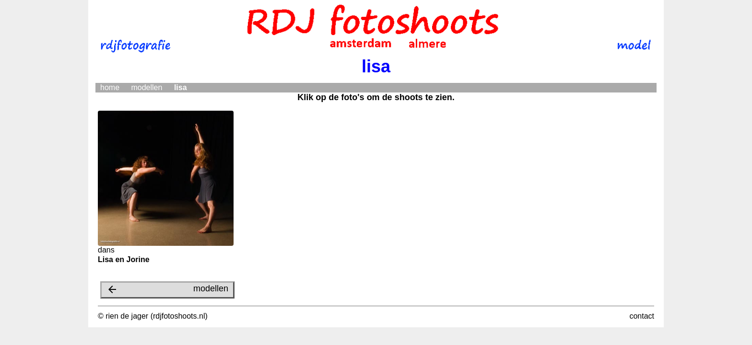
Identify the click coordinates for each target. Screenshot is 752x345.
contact (641, 316)
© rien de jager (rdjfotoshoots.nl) (153, 316)
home (109, 87)
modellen (146, 87)
